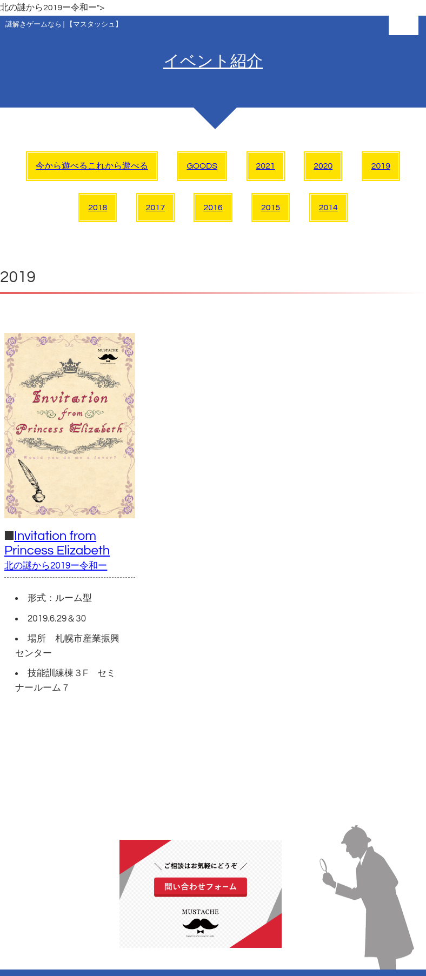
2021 (265, 166)
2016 (212, 207)
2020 (323, 166)
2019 (380, 166)
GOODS (202, 166)
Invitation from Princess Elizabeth (57, 550)
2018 (97, 207)
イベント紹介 (213, 61)
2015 (270, 207)
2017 (155, 207)
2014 (328, 207)
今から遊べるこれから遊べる (92, 166)
